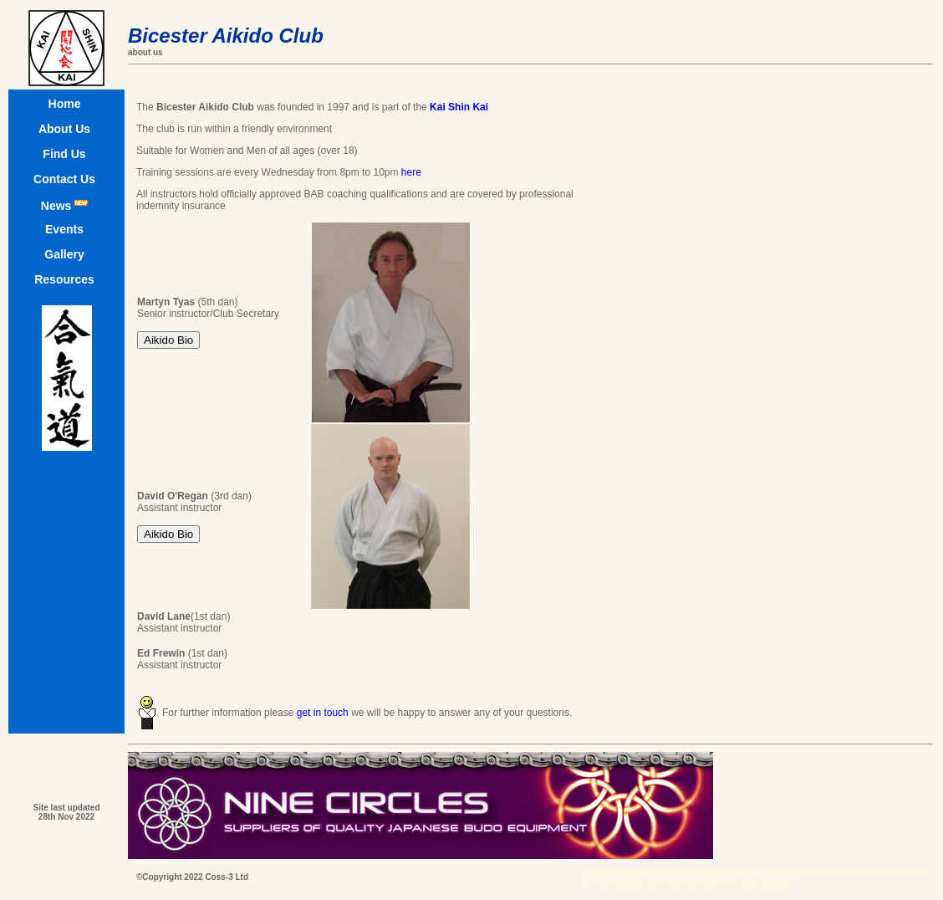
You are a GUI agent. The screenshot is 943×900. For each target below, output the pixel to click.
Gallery (64, 254)
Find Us (64, 154)
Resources (64, 279)
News (64, 205)
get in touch (323, 712)
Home (64, 103)
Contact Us (64, 179)
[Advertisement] (883, 223)
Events (64, 229)
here (411, 172)
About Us (64, 129)
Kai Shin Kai (459, 107)
